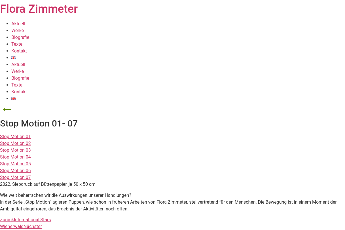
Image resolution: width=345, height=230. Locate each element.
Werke (17, 30)
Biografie (20, 37)
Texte (16, 44)
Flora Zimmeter (39, 9)
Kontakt (19, 51)
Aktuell (18, 23)
